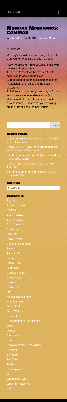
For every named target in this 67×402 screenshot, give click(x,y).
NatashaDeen (15, 38)
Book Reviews (15, 224)
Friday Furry (14, 262)
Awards (11, 209)
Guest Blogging (16, 272)
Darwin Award (15, 238)
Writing (11, 388)
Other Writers (15, 311)
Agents (11, 200)
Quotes (11, 330)
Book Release (15, 214)
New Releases (15, 301)
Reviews (12, 349)
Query (10, 325)
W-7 (9, 373)
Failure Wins (14, 253)
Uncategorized (15, 369)
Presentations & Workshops (23, 320)
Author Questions (17, 205)
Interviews (13, 287)
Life (9, 292)
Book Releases (16, 219)
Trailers (11, 364)
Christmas (13, 229)
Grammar (12, 267)
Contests (12, 234)
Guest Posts (14, 277)
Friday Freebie (15, 258)
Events (11, 248)
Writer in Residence (18, 383)
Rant (9, 340)
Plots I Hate (14, 316)
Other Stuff (13, 306)
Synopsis (12, 354)
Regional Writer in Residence (24, 345)
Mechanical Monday (47, 38)
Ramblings (13, 335)
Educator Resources (19, 243)
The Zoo (12, 359)
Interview (12, 282)
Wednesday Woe (17, 378)
